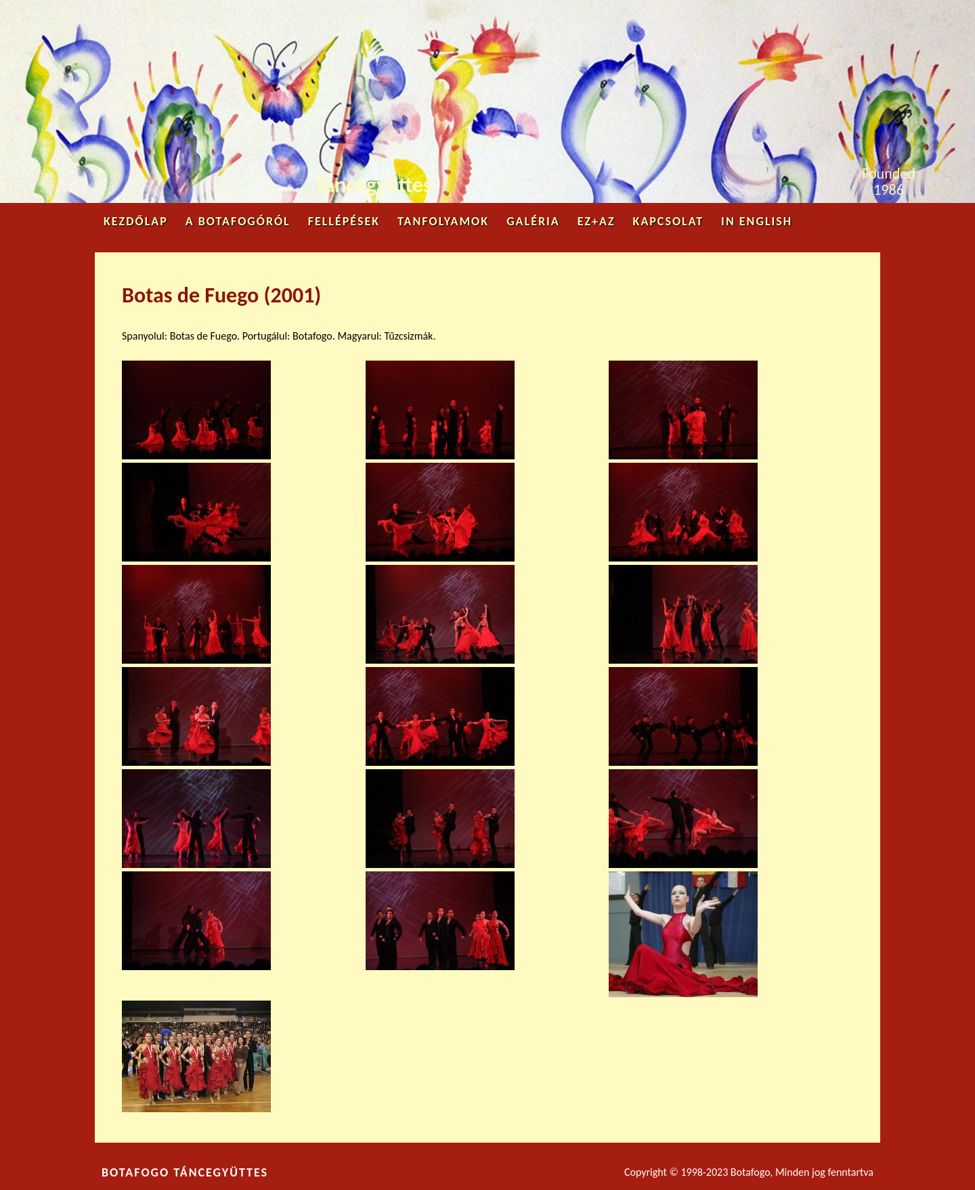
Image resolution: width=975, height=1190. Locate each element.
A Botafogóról (238, 221)
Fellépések (344, 221)
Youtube (847, 14)
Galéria (533, 221)
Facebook (802, 17)
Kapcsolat (668, 221)
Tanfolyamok (443, 221)
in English (756, 221)
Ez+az (596, 221)
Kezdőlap (136, 221)
